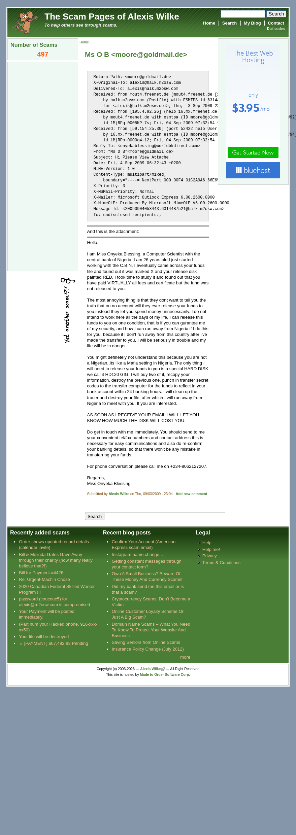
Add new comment (191, 494)
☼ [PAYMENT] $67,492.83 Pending (53, 643)
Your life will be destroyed (44, 636)
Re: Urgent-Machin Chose (44, 579)
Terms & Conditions (221, 562)
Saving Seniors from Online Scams (146, 642)
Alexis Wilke (119, 494)
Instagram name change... (137, 554)
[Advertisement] (43, 166)
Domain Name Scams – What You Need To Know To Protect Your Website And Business (151, 630)
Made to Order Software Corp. (165, 674)
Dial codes (276, 29)
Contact (276, 23)
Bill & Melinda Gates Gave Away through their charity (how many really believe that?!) (56, 560)
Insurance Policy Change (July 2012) (148, 649)
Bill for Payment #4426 (41, 572)
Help (206, 542)
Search (229, 23)
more (185, 657)
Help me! (211, 549)
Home (209, 23)
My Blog (252, 23)
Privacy (209, 555)
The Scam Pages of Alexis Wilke (111, 16)
